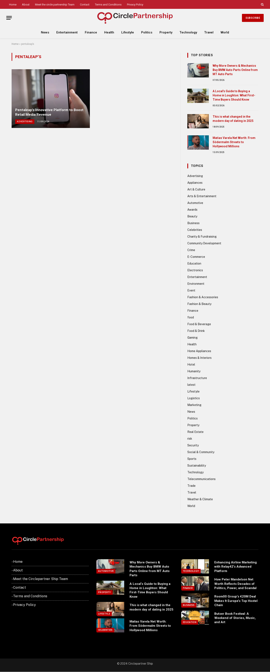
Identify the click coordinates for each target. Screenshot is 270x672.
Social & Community (200, 452)
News (45, 32)
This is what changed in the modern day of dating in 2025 (233, 118)
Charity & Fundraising (202, 236)
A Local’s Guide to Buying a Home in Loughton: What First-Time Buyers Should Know (234, 95)
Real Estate (195, 432)
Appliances (194, 182)
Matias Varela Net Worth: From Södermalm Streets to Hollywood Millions (234, 142)
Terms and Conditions (108, 4)
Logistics (193, 398)
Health (109, 32)
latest (191, 384)
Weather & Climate (200, 499)
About (26, 4)
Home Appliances (199, 351)
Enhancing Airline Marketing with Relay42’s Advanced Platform (235, 566)
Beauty (192, 216)
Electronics (195, 270)
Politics (146, 32)
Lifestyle (127, 32)
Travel (208, 32)
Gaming (192, 337)
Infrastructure (197, 378)
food (190, 317)
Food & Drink (196, 331)
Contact (84, 4)
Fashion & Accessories (202, 297)
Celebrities (194, 230)
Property (165, 32)
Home (12, 4)
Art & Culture (196, 189)
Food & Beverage (199, 324)
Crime (191, 250)
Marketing (194, 405)
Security (193, 445)
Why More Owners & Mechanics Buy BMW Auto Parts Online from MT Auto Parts (235, 70)
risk (189, 438)
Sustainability (196, 465)
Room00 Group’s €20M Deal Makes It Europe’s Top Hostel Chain (236, 601)
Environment (195, 283)
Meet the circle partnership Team (54, 4)
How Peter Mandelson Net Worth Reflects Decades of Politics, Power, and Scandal (235, 584)
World (225, 32)
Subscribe (253, 17)
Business (193, 223)
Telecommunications (201, 479)
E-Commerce (196, 256)
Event (191, 290)
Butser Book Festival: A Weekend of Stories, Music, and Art (235, 618)
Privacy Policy (135, 4)
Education (194, 263)
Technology (188, 32)
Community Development (204, 243)
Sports (191, 458)
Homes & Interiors (199, 357)
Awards (192, 209)
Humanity (193, 371)
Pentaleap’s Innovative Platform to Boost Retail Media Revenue (49, 112)
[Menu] (9, 18)
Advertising (25, 121)
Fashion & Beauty (199, 304)
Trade (191, 485)
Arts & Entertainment (201, 196)
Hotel (191, 364)
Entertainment (67, 32)
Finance (91, 32)
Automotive (195, 203)
